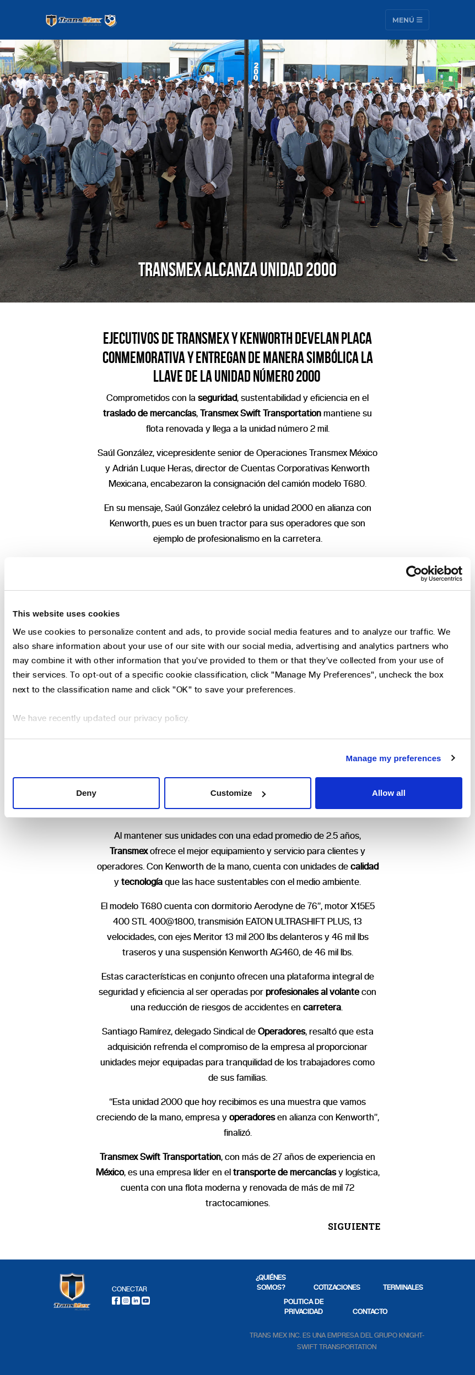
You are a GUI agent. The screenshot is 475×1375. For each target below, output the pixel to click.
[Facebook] (116, 1300)
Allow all (389, 793)
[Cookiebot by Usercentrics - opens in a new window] (414, 573)
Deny (86, 793)
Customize (238, 793)
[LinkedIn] (136, 1300)
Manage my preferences (393, 758)
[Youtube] (146, 1300)
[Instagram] (126, 1300)
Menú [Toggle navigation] (407, 19)
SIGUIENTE (354, 1226)
